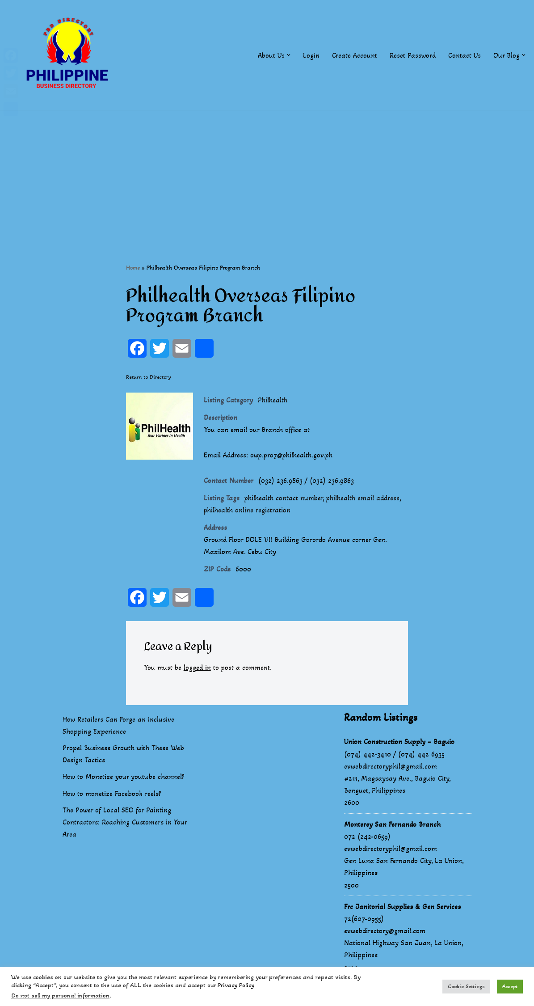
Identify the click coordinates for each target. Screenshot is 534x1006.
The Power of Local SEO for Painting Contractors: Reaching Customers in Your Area (125, 823)
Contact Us (464, 55)
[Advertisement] (267, 173)
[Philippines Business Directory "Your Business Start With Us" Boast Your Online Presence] (69, 55)
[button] (288, 55)
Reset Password (413, 55)
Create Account (354, 55)
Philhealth (273, 400)
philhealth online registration (248, 511)
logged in (197, 669)
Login (311, 55)
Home (133, 267)
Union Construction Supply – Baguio (399, 743)
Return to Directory (148, 376)
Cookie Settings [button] (466, 986)
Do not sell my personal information (60, 995)
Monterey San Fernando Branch (392, 825)
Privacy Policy (236, 985)
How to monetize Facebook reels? (112, 794)
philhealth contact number (284, 499)
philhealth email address (366, 499)
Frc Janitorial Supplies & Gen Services (402, 908)
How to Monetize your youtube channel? (124, 778)
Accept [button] (509, 986)
